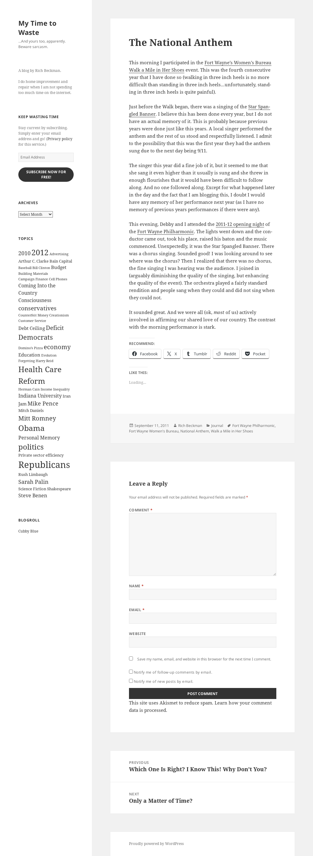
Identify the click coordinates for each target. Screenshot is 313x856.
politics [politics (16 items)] (31, 447)
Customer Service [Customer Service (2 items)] (32, 321)
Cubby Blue (28, 531)
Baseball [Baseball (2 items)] (24, 268)
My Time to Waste (37, 27)
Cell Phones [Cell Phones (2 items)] (58, 279)
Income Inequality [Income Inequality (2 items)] (55, 389)
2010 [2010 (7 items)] (24, 253)
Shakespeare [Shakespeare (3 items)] (59, 489)
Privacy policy (59, 138)
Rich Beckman (190, 425)
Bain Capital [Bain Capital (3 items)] (61, 261)
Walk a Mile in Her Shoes (156, 70)
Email (137, 609)
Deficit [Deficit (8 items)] (55, 328)
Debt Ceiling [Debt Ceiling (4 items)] (31, 328)
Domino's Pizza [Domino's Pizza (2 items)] (30, 348)
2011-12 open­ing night (240, 224)
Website (137, 633)
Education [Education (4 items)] (29, 355)
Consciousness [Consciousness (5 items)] (34, 300)
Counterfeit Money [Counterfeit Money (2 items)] (33, 315)
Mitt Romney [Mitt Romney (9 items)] (37, 418)
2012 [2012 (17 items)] (40, 252)
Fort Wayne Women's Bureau (154, 431)
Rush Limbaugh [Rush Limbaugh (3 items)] (33, 474)
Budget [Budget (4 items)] (58, 267)
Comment (141, 510)
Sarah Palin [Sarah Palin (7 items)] (33, 481)
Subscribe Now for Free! (46, 174)
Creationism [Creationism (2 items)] (59, 315)
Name (136, 586)
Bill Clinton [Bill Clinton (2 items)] (41, 268)
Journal (217, 425)
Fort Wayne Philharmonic (253, 425)
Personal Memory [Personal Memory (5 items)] (39, 437)
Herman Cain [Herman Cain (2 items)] (29, 389)
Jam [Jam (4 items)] (22, 404)
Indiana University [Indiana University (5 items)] (40, 395)
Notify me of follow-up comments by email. (173, 672)
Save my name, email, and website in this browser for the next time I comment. (204, 659)
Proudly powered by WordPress (156, 843)
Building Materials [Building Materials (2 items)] (33, 273)
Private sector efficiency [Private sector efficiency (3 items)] (41, 455)
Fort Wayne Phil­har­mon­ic (165, 231)
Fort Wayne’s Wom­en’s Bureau (237, 62)
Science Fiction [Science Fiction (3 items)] (32, 489)
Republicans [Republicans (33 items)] (44, 464)
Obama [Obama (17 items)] (31, 428)
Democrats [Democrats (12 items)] (35, 337)
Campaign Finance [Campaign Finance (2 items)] (33, 279)
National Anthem (194, 431)
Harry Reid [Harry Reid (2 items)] (44, 361)
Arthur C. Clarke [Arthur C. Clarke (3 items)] (33, 261)
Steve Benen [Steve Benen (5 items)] (32, 495)
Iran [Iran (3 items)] (67, 396)
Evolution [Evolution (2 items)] (49, 355)
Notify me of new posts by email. (163, 681)
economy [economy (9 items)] (57, 347)
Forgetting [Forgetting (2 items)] (26, 361)
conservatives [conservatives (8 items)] (37, 308)
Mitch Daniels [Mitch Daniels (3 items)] (31, 410)
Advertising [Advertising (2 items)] (59, 254)
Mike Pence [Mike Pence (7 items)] (43, 403)
